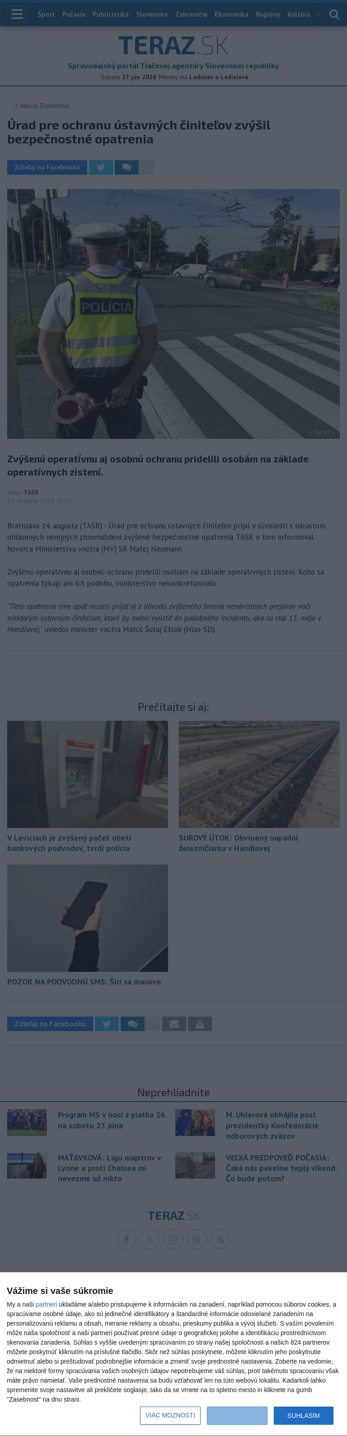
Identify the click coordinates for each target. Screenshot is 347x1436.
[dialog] (173, 1354)
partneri (46, 1304)
